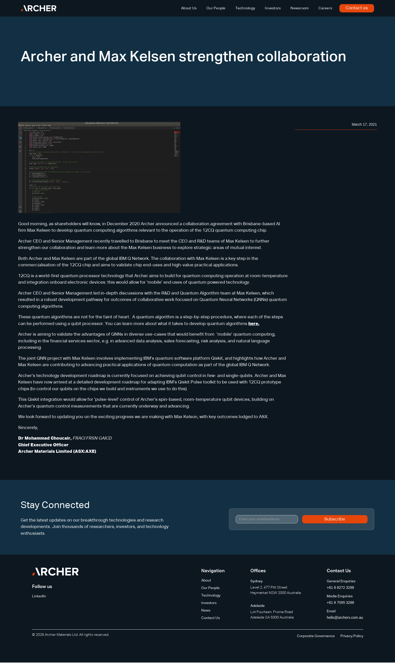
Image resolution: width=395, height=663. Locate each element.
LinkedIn (39, 596)
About (206, 580)
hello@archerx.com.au (345, 617)
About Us (189, 8)
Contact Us (210, 618)
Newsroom (299, 8)
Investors (273, 8)
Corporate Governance (316, 636)
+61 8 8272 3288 (340, 587)
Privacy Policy (351, 636)
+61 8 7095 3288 (340, 602)
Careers (325, 8)
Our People (216, 8)
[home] (38, 8)
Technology (245, 8)
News (205, 610)
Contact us (357, 8)
